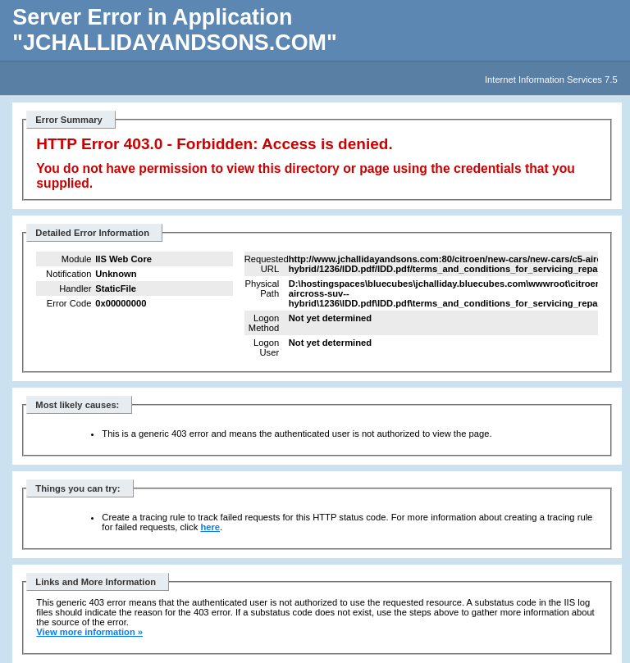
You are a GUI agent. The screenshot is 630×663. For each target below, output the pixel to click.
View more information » (89, 632)
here (210, 527)
